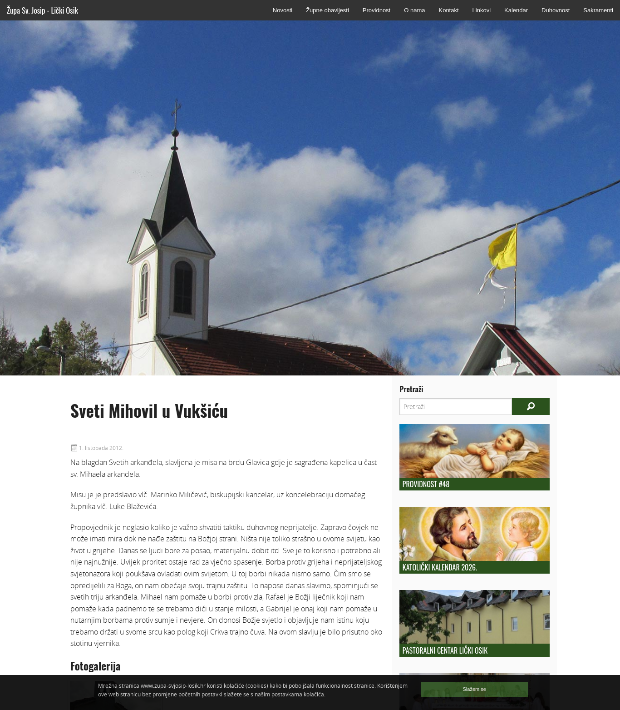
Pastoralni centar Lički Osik (445, 650)
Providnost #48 (426, 484)
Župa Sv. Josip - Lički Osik (42, 10)
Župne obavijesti (327, 10)
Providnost (376, 10)
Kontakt (448, 10)
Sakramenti (598, 10)
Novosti (282, 10)
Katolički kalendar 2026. (440, 567)
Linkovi (481, 10)
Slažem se (474, 689)
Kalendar (516, 10)
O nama (414, 10)
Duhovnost (555, 10)
